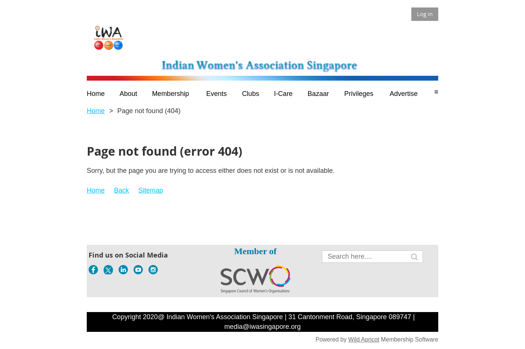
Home (96, 111)
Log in (425, 14)
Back (121, 190)
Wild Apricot (363, 339)
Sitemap (150, 190)
